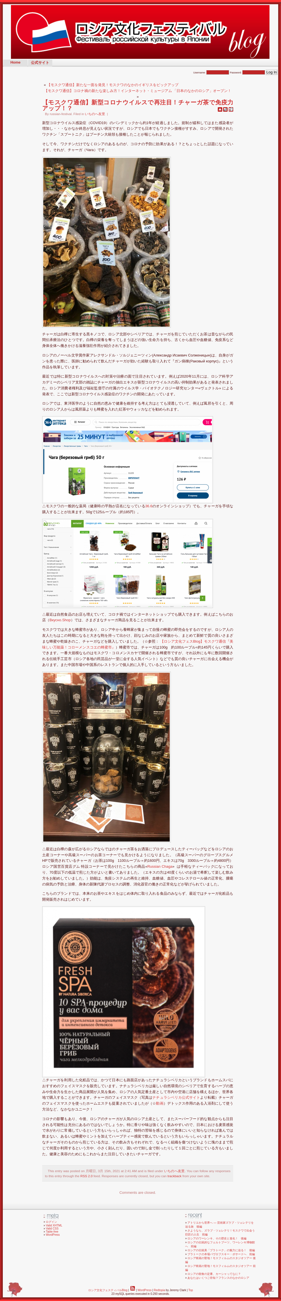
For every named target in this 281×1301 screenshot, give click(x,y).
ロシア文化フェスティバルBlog (108, 1290)
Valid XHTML (54, 1225)
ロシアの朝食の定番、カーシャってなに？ (214, 1273)
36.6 (148, 506)
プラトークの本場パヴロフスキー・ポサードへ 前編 (221, 1254)
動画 (159, 1103)
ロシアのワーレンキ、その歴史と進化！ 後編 (216, 1238)
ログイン (51, 1221)
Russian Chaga (159, 866)
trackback (174, 1176)
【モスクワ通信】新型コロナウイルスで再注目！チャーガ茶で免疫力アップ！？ (137, 105)
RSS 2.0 (86, 1176)
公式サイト (40, 62)
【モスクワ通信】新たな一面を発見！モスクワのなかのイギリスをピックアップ (112, 85)
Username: (211, 72)
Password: (247, 72)
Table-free (52, 1231)
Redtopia (159, 1290)
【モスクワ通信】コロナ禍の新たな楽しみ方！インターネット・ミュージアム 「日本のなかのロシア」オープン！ (138, 91)
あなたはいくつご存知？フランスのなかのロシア (218, 1277)
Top (190, 1290)
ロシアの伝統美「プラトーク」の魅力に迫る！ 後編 (221, 1250)
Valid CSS (52, 1228)
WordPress (53, 1234)
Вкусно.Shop (60, 620)
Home (15, 62)
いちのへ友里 (95, 114)
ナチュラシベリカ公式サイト (176, 1097)
